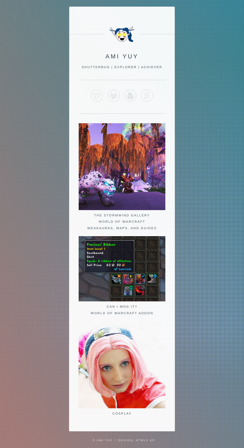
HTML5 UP (145, 440)
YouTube (130, 96)
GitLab (114, 96)
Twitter (97, 96)
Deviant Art (147, 96)
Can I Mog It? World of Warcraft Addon (122, 307)
